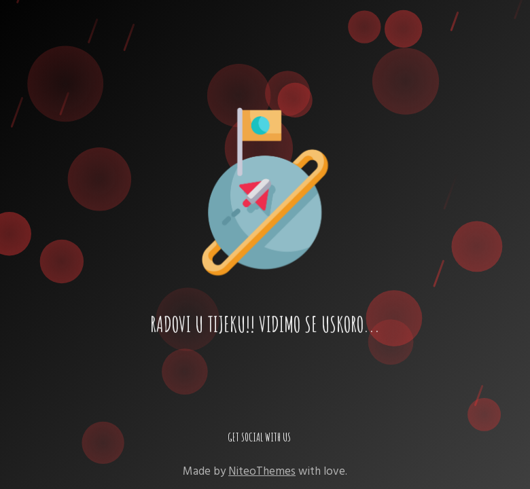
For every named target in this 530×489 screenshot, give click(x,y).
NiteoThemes (262, 471)
